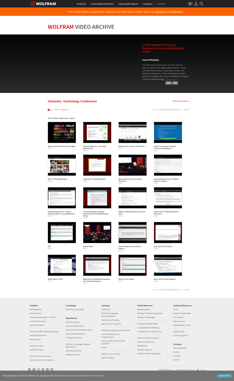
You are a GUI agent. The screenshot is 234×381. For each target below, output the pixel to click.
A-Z (68, 110)
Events (176, 359)
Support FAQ (178, 331)
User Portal (178, 317)
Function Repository (75, 326)
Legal (177, 369)
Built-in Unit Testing (126, 279)
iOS (49, 246)
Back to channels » (181, 101)
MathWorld (142, 345)
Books (104, 347)
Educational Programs (111, 324)
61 (176, 110)
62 (179, 110)
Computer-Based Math (147, 323)
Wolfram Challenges (146, 317)
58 (166, 110)
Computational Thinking (148, 327)
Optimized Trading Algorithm (94, 179)
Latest (63, 110)
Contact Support (180, 335)
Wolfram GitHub (73, 354)
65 (185, 110)
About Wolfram (180, 348)
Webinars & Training (110, 320)
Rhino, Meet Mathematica (57, 179)
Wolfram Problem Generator (150, 313)
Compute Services (38, 321)
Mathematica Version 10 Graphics (131, 146)
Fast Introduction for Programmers (110, 335)
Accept (224, 376)
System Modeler (37, 325)
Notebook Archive (74, 350)
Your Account (179, 321)
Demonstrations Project (147, 338)
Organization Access (182, 325)
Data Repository (73, 322)
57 (163, 110)
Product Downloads (182, 313)
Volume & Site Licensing (40, 356)
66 (188, 110)
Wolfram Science (144, 349)
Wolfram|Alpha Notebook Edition (44, 331)
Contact (176, 355)
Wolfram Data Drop (145, 342)
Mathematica (35, 313)
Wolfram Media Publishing (148, 353)
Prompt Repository (74, 337)
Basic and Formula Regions (165, 279)
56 (160, 110)
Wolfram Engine (37, 345)
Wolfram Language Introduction (115, 330)
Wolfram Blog (107, 357)
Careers (176, 352)
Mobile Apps (35, 339)
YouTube (160, 11)
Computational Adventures (149, 331)
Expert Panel (88, 246)
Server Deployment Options (42, 360)
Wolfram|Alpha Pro (38, 335)
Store (175, 309)
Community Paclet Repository (79, 329)
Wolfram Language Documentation (109, 314)
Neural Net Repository (75, 333)
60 (173, 110)
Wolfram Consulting (74, 309)
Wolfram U (177, 11)
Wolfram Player (37, 349)
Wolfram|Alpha (144, 309)
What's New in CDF (55, 279)
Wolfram (81, 26)
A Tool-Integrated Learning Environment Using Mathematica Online (96, 214)
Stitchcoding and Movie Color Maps (62, 146)
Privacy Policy (188, 369)
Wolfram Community (110, 354)
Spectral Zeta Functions (163, 246)
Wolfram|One (35, 309)
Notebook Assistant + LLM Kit (43, 317)
